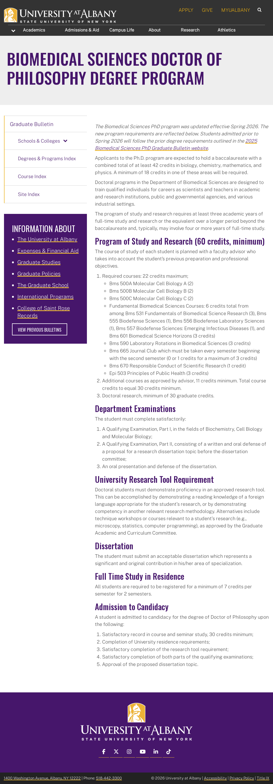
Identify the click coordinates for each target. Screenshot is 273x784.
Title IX (263, 778)
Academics (34, 30)
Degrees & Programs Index (47, 158)
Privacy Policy (242, 778)
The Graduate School (43, 285)
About (154, 30)
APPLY (186, 10)
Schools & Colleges (39, 141)
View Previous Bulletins (39, 330)
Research (190, 30)
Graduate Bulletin (31, 124)
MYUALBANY (235, 10)
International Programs (45, 296)
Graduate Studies (39, 262)
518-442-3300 (109, 778)
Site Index (29, 194)
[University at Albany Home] (60, 14)
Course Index (32, 176)
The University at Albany (47, 239)
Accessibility (215, 778)
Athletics (226, 30)
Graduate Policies (39, 273)
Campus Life (121, 30)
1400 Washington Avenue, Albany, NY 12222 (42, 778)
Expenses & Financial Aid (48, 250)
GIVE (207, 10)
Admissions (82, 30)
